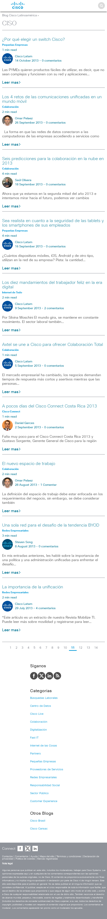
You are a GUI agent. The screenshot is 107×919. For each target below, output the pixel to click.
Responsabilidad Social (45, 785)
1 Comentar (48, 484)
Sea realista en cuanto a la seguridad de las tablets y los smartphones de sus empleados (53, 223)
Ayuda (34, 856)
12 (80, 647)
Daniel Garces (24, 423)
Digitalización (38, 729)
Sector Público (39, 793)
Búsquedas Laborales (44, 698)
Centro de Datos (40, 706)
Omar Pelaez (24, 118)
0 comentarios (52, 60)
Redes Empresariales (43, 777)
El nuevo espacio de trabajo (28, 464)
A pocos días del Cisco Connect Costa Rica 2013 (49, 406)
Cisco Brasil (37, 820)
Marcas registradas (47, 859)
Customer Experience (43, 801)
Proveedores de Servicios (46, 769)
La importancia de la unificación (32, 587)
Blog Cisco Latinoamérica (19, 15)
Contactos (7, 856)
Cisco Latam (23, 56)
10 (65, 647)
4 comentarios (46, 608)
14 (96, 647)
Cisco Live (36, 714)
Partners (35, 753)
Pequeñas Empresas (43, 761)
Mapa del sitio (47, 856)
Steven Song (24, 542)
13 (88, 647)
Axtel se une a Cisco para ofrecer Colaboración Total (52, 344)
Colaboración (38, 722)
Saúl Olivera (23, 180)
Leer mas (11, 83)
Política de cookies (25, 859)
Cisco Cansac (39, 828)
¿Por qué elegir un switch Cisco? (33, 39)
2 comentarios (54, 308)
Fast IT (34, 737)
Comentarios (21, 856)
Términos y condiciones (68, 856)
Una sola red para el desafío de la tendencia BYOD (50, 525)
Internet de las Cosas (43, 745)
